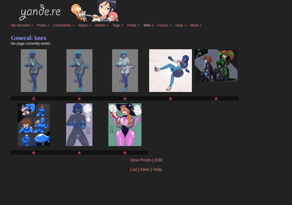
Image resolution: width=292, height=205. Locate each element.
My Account (20, 25)
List (133, 169)
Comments (62, 25)
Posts (41, 25)
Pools (131, 25)
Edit (158, 159)
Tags (116, 25)
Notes (83, 25)
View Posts (140, 159)
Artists (100, 25)
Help (179, 25)
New (145, 169)
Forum (163, 25)
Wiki (147, 25)
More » (196, 25)
